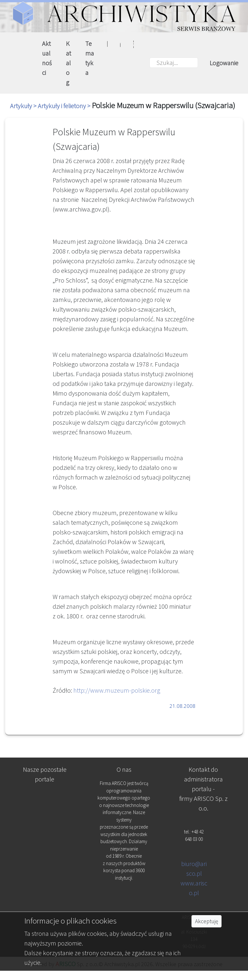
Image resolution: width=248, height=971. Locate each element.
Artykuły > (24, 106)
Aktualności (47, 58)
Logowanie (224, 63)
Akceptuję (206, 921)
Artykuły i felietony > (65, 106)
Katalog (68, 62)
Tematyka (89, 58)
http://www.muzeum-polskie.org (116, 690)
